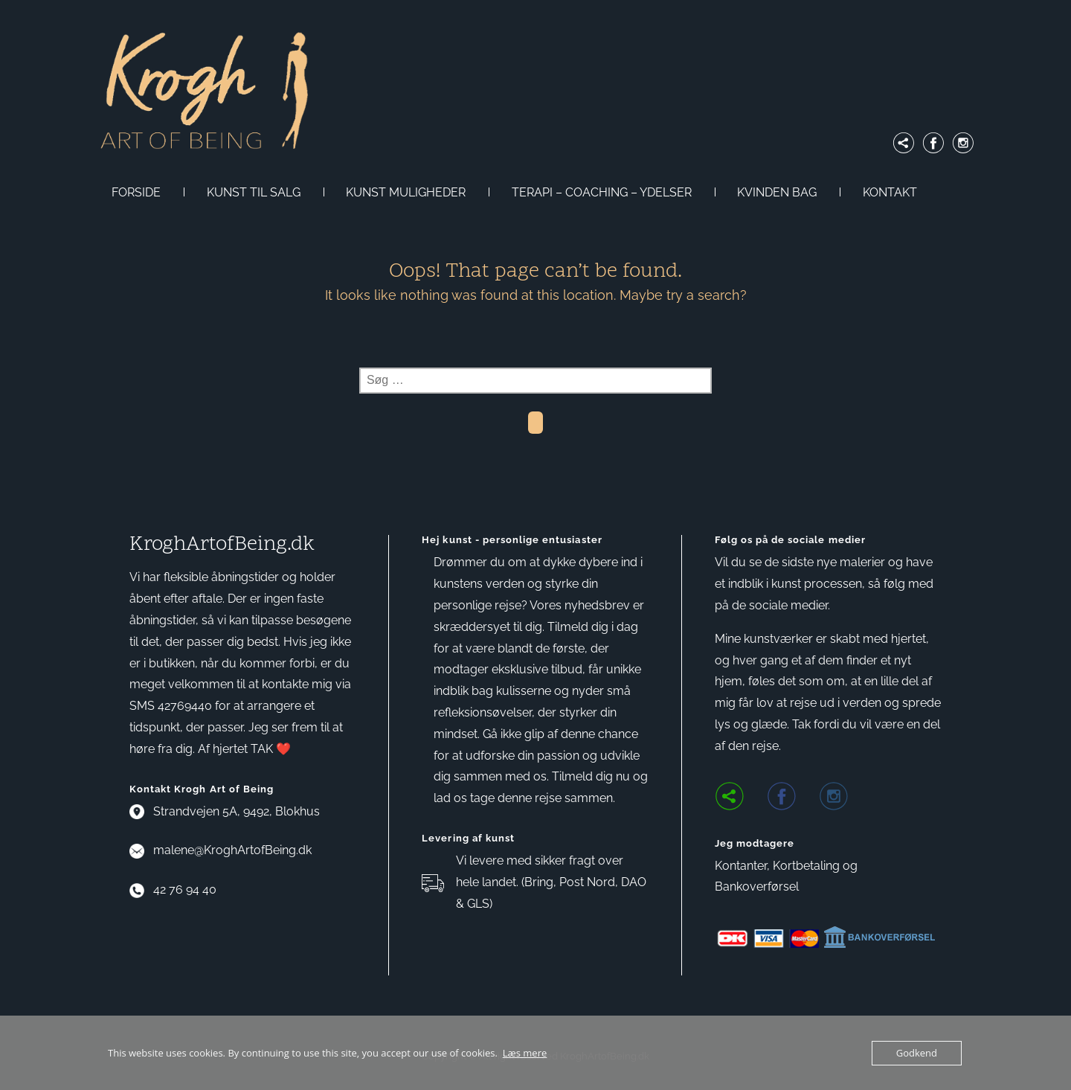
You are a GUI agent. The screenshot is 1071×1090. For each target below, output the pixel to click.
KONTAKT (890, 192)
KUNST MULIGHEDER (406, 192)
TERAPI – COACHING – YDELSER (602, 192)
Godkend (916, 1052)
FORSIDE (136, 192)
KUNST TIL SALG (253, 192)
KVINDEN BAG (777, 192)
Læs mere (525, 1052)
